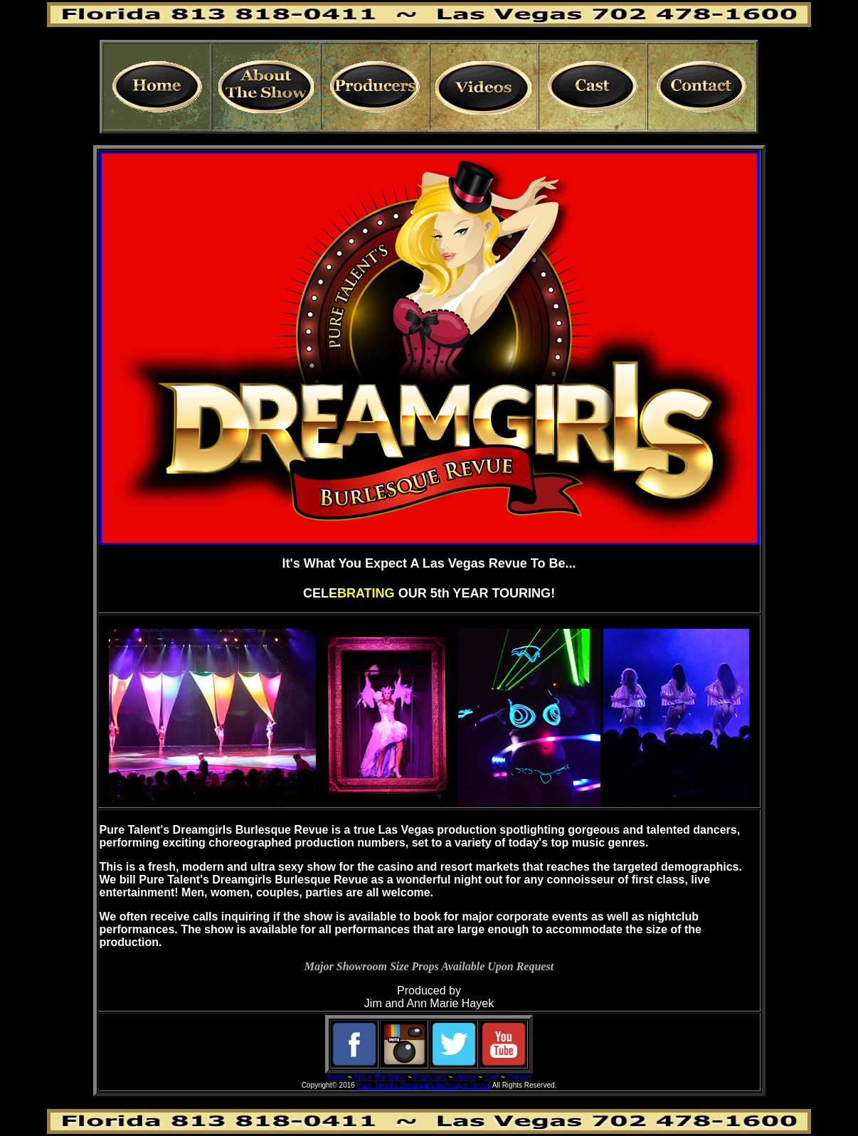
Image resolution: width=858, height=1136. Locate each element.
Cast (491, 1077)
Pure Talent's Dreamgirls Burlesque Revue (424, 1085)
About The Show (380, 1077)
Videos (465, 1077)
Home (336, 1077)
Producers (430, 1077)
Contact (519, 1077)
